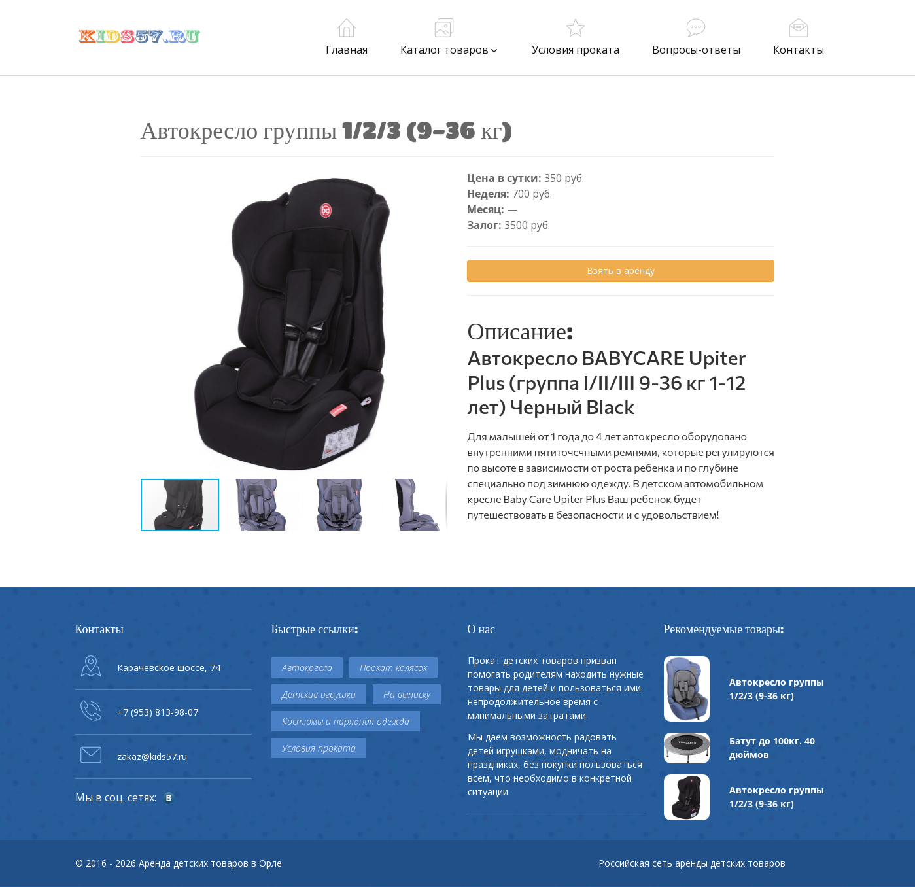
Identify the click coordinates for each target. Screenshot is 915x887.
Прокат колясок (393, 667)
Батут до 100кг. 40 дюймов (772, 748)
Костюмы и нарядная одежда (345, 721)
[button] (436, 181)
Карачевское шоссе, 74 (168, 667)
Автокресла (307, 667)
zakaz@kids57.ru (152, 756)
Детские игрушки (319, 694)
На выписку (406, 694)
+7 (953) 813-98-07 (157, 712)
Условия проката (319, 748)
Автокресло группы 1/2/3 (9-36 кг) (776, 689)
